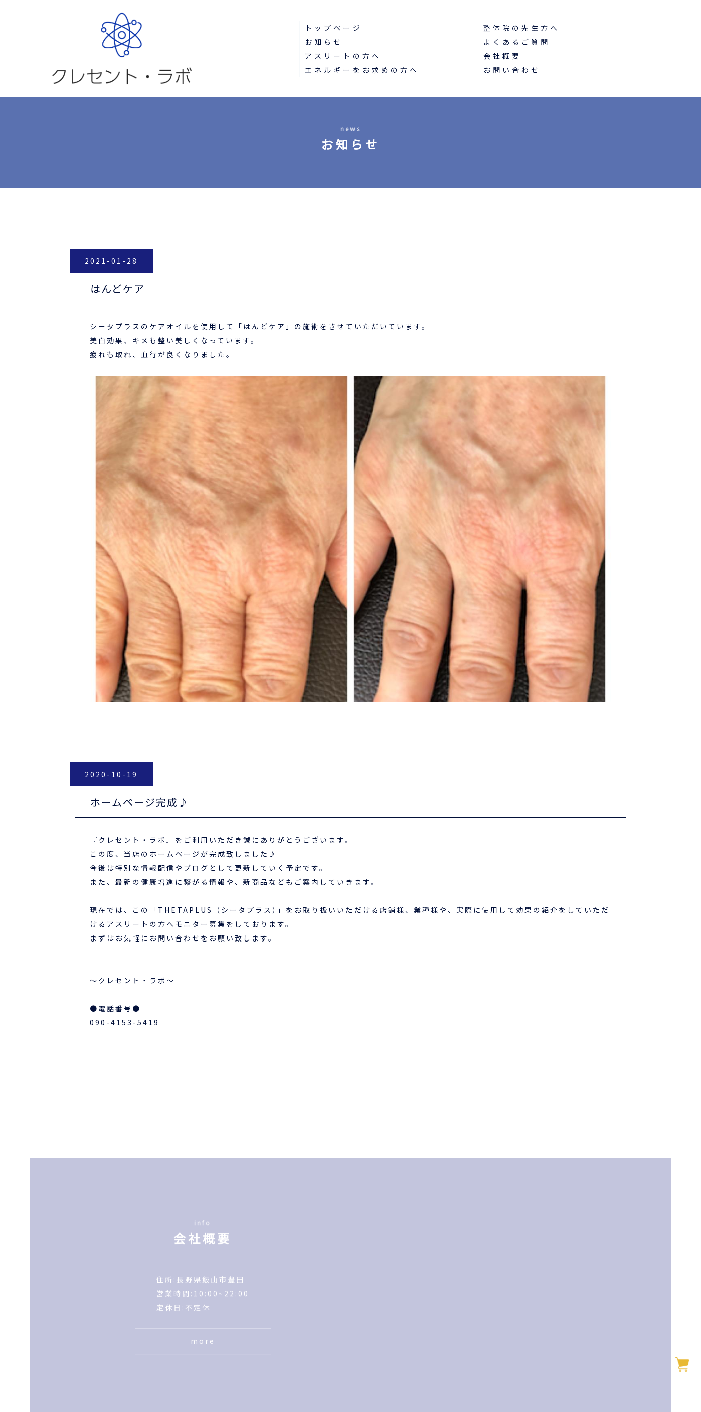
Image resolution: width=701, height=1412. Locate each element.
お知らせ (324, 42)
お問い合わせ (512, 70)
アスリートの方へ (343, 56)
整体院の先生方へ (521, 28)
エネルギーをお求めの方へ (362, 70)
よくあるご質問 (516, 42)
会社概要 (502, 56)
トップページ (333, 28)
